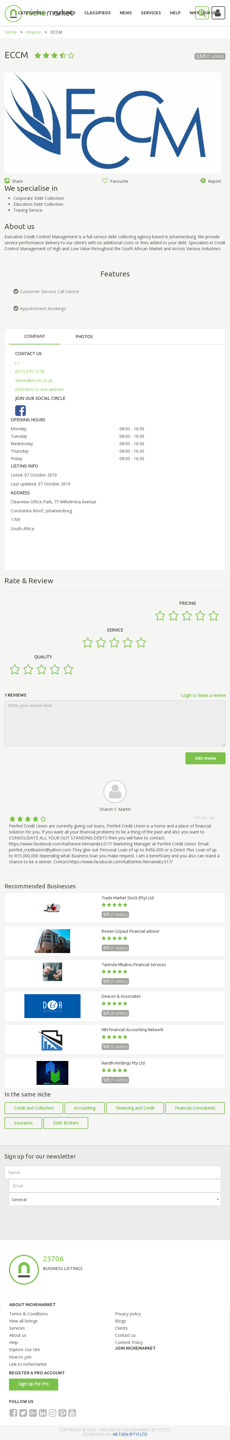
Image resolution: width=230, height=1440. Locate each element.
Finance (33, 32)
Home (11, 32)
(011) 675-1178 (29, 371)
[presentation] (54, 1217)
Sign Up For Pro (33, 1384)
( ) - (18, 362)
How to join (20, 1357)
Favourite (115, 181)
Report (211, 181)
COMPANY (34, 336)
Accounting (84, 1108)
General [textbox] (19, 1199)
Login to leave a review (203, 695)
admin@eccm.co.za (33, 380)
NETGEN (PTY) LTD (130, 1434)
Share (13, 181)
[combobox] (115, 1199)
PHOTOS (84, 336)
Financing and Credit (135, 1108)
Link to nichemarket (28, 1364)
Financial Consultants (195, 1108)
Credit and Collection (34, 1108)
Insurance (23, 1123)
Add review (205, 758)
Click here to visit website (39, 389)
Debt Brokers (66, 1123)
